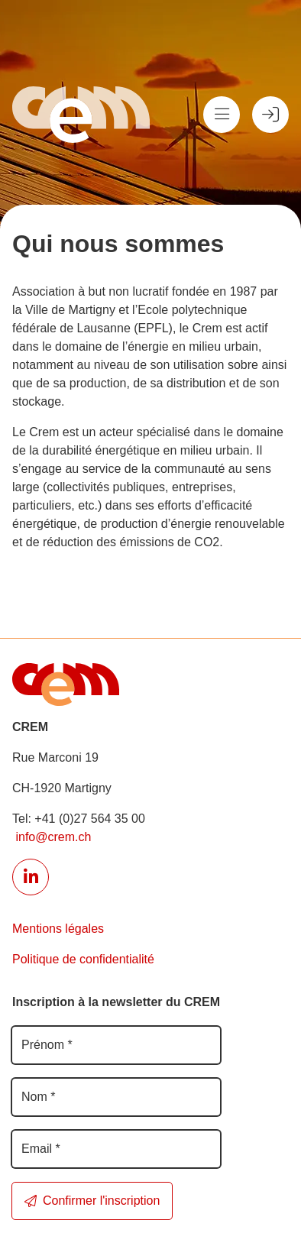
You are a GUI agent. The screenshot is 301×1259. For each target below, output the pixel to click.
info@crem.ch (51, 836)
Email (40, 1148)
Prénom (47, 1044)
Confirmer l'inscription (92, 1200)
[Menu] (221, 114)
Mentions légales (58, 928)
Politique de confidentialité (83, 959)
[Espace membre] (270, 114)
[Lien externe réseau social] (30, 877)
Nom (38, 1096)
